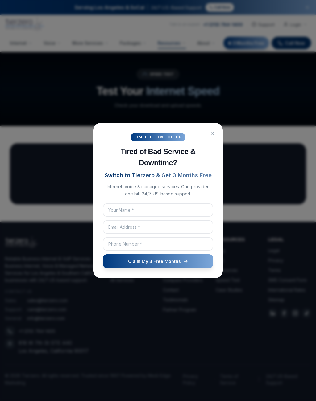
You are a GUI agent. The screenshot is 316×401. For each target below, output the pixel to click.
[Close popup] (212, 133)
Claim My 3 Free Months (158, 261)
